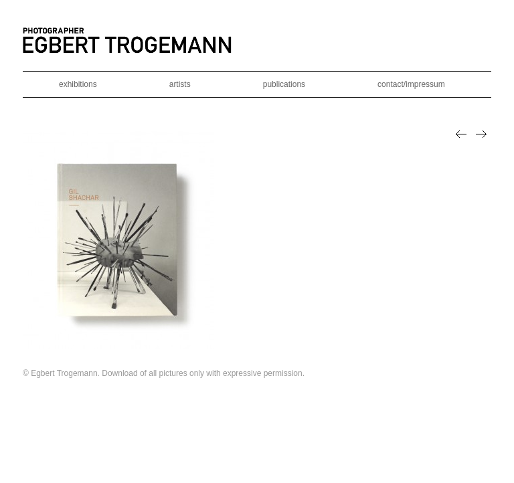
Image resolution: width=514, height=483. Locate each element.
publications (284, 84)
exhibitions (78, 84)
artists (180, 84)
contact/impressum (411, 84)
